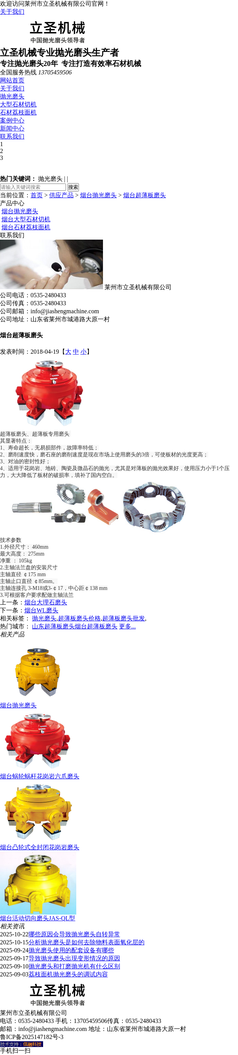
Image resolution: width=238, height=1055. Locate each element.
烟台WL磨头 (41, 610)
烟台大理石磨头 (45, 602)
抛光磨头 (12, 96)
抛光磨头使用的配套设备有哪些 (71, 950)
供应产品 (61, 195)
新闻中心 (12, 128)
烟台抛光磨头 (98, 195)
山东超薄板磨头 (53, 626)
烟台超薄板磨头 (144, 195)
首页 (37, 195)
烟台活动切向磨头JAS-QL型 (37, 918)
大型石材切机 (18, 104)
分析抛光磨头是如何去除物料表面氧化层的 (87, 942)
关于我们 (12, 11)
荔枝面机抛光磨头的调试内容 (68, 974)
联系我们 (12, 136)
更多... (127, 626)
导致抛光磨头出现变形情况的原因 (74, 958)
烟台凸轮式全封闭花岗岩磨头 (39, 847)
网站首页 (12, 80)
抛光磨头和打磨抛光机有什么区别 (74, 966)
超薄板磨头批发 (123, 618)
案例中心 (12, 120)
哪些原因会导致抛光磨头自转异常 (74, 934)
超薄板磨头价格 (79, 618)
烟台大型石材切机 (26, 219)
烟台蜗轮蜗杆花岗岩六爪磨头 (39, 776)
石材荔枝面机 (18, 112)
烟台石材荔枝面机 (26, 227)
